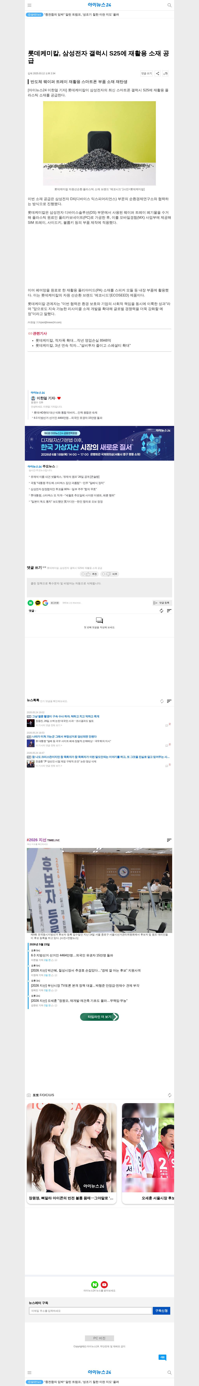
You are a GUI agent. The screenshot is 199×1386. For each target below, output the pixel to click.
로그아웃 (55, 603)
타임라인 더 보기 (99, 1016)
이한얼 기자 (46, 398)
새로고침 (56, 466)
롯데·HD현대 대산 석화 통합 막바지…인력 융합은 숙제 (65, 412)
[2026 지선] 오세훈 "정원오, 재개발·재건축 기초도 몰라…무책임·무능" (79, 1000)
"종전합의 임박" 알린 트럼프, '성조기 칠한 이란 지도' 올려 (81, 14)
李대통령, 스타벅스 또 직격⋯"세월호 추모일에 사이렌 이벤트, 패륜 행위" (73, 495)
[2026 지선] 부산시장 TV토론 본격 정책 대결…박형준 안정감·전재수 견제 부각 (85, 985)
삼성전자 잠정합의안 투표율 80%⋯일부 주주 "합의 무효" (64, 489)
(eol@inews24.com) (51, 322)
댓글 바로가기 (162, 1358)
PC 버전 (99, 1338)
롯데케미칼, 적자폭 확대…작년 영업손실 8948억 (73, 340)
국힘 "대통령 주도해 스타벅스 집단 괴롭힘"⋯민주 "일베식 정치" (67, 482)
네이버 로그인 (30, 603)
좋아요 (59, 398)
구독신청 (161, 1310)
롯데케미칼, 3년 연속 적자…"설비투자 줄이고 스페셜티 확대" (83, 345)
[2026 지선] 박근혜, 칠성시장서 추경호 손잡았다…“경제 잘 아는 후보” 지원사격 (86, 970)
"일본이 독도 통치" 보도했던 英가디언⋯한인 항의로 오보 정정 (67, 501)
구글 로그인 (45, 603)
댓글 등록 (164, 602)
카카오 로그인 (38, 603)
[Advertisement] (99, 34)
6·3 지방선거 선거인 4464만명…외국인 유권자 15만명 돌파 (68, 417)
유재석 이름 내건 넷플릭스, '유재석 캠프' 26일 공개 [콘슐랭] (65, 476)
